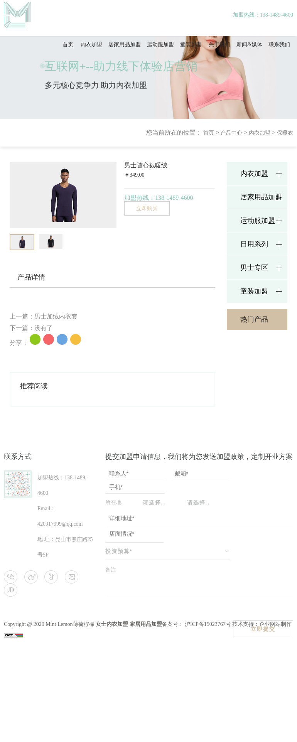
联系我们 (279, 44)
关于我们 (219, 44)
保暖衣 (285, 133)
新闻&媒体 (249, 44)
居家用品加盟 (124, 44)
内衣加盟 (91, 44)
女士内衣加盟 (112, 624)
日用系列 (254, 244)
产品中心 (231, 133)
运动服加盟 (160, 44)
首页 (67, 44)
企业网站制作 (275, 624)
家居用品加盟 (146, 624)
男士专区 (254, 268)
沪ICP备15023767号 (207, 624)
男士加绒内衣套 (56, 316)
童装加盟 (191, 44)
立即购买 (147, 208)
